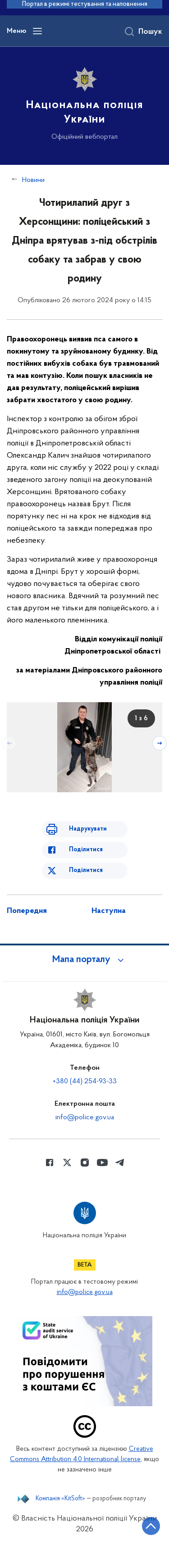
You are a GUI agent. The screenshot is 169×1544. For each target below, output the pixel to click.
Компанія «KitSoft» (60, 1499)
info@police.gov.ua (84, 1117)
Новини (33, 180)
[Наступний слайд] (159, 743)
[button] (85, 959)
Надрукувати (88, 829)
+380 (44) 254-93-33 (85, 1081)
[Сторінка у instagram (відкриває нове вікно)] (84, 1162)
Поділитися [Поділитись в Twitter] (86, 870)
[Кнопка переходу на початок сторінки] (151, 1526)
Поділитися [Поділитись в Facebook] (86, 849)
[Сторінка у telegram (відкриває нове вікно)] (119, 1162)
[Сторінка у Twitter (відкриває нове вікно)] (67, 1162)
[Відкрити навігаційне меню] (37, 31)
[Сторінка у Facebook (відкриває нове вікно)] (49, 1162)
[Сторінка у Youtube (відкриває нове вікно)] (102, 1162)
